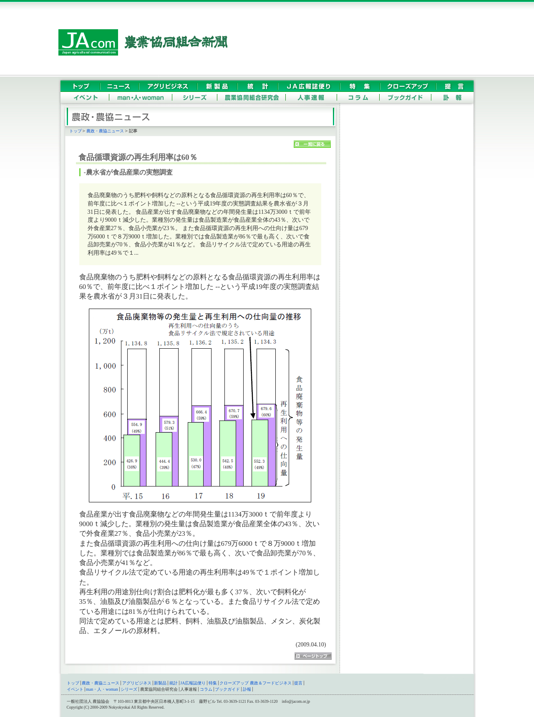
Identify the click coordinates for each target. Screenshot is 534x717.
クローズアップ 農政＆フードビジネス (255, 683)
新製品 (160, 683)
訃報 (247, 689)
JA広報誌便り (193, 683)
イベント (75, 689)
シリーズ (129, 689)
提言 (298, 683)
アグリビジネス (136, 683)
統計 (173, 683)
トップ (75, 131)
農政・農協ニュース (105, 131)
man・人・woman (102, 689)
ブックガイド (227, 689)
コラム (206, 689)
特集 (213, 683)
